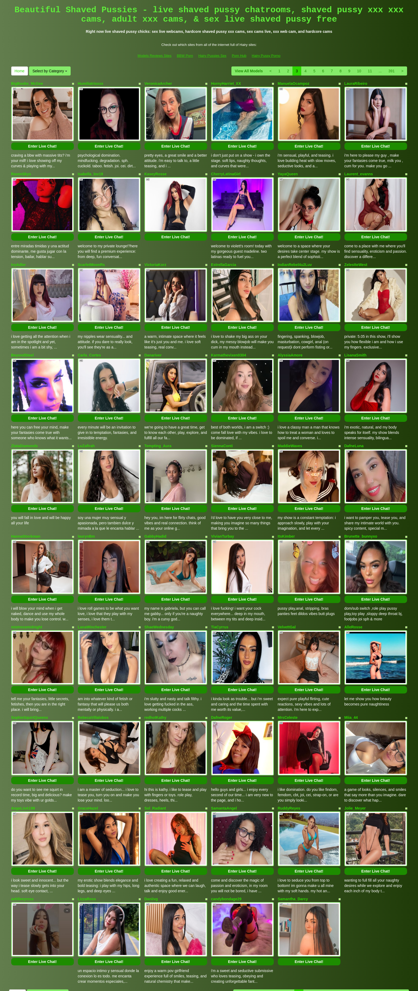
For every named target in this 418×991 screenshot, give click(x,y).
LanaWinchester (92, 583)
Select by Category (50, 71)
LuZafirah (86, 416)
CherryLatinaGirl (225, 167)
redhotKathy (155, 666)
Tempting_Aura (158, 416)
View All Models (249, 71)
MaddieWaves (290, 416)
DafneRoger (221, 666)
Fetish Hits (251, 983)
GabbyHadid (155, 500)
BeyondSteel (22, 333)
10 (359, 71)
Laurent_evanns (358, 167)
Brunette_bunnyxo (360, 500)
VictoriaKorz (155, 250)
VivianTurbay (222, 500)
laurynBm (86, 500)
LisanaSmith (355, 333)
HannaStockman (26, 500)
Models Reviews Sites (154, 56)
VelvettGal (287, 583)
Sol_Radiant (155, 749)
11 (370, 71)
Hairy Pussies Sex (212, 56)
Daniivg (151, 833)
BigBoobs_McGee (27, 83)
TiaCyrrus (219, 583)
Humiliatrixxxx (90, 83)
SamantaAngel (224, 749)
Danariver (153, 333)
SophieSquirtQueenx (29, 666)
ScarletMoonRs (91, 250)
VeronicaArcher (158, 83)
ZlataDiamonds (24, 416)
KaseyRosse (155, 167)
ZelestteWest (355, 250)
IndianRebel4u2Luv (295, 250)
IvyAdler (18, 250)
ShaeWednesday (159, 583)
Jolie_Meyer (355, 749)
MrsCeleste (288, 666)
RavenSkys (21, 167)
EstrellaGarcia (223, 250)
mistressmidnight (26, 583)
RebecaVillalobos (93, 666)
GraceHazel (88, 749)
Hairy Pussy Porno (266, 56)
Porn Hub (239, 56)
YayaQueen (288, 167)
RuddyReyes (289, 749)
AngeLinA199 (23, 749)
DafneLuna (354, 416)
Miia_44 (351, 666)
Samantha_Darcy (293, 833)
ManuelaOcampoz (294, 83)
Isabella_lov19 (90, 167)
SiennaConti (222, 416)
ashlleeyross (22, 833)
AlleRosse (353, 583)
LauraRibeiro (355, 83)
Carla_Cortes (89, 333)
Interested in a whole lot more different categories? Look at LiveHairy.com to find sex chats (208, 944)
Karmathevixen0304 (228, 333)
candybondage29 (226, 833)
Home (20, 71)
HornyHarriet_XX (226, 83)
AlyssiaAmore (290, 333)
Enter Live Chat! (42, 139)
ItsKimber (286, 500)
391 (391, 71)
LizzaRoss (87, 833)
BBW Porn (185, 56)
